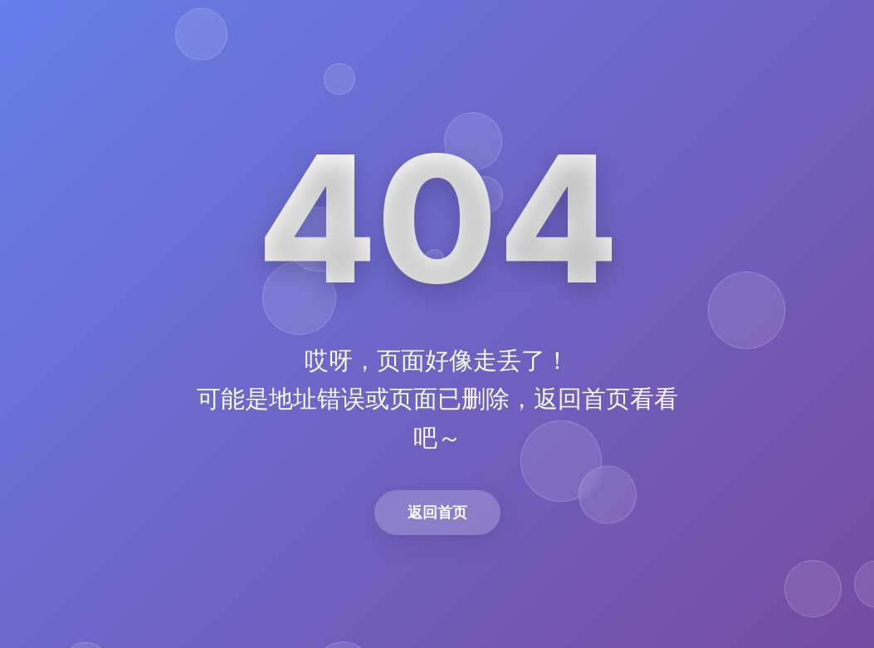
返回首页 (437, 512)
